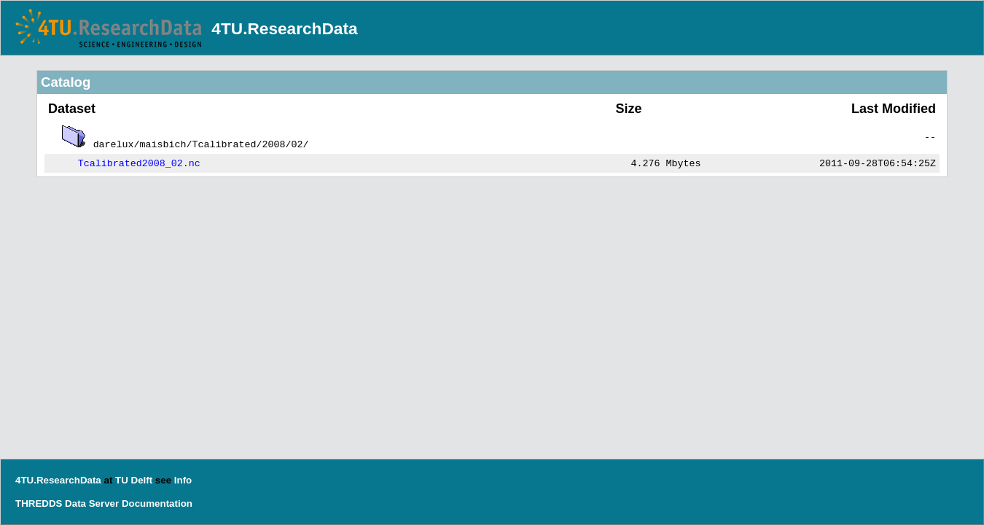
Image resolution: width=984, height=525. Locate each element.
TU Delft (133, 480)
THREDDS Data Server (67, 503)
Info (183, 480)
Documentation (157, 503)
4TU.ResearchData (284, 28)
